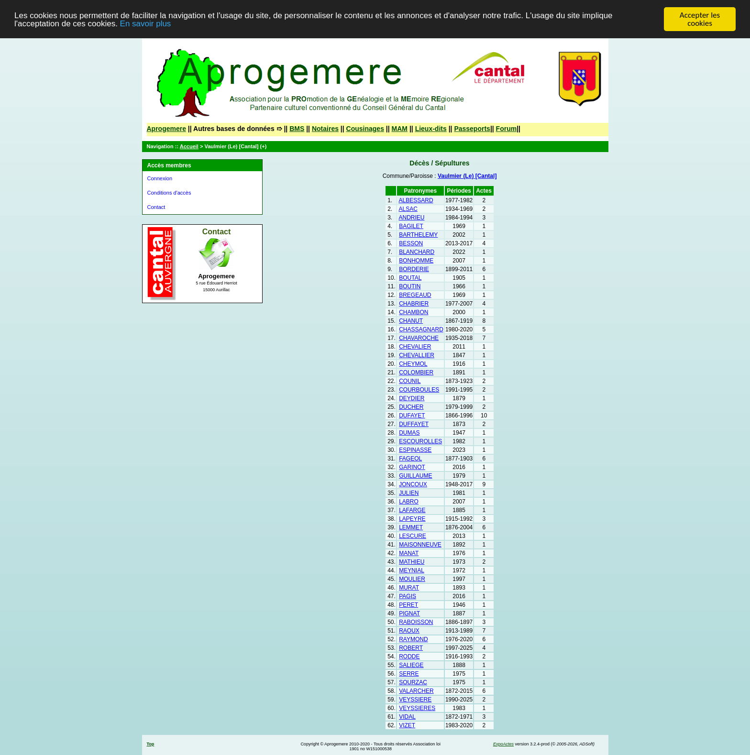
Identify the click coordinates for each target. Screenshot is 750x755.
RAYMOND (413, 639)
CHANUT (411, 320)
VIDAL (407, 716)
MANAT (409, 553)
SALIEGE (411, 665)
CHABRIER (414, 303)
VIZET (407, 725)
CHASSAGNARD (421, 329)
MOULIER (412, 579)
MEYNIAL (411, 570)
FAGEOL (410, 458)
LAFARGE (412, 510)
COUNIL (409, 381)
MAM (400, 128)
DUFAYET (412, 415)
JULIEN (409, 493)
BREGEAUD (415, 295)
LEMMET (411, 527)
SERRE (409, 673)
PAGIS (407, 596)
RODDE (409, 656)
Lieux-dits (431, 128)
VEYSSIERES (417, 708)
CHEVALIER (415, 346)
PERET (408, 605)
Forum (506, 128)
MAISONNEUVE (420, 544)
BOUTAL (410, 277)
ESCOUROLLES (420, 441)
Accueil (189, 146)
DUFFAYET (414, 424)
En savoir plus (145, 23)
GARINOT (412, 467)
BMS (296, 128)
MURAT (409, 587)
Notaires (325, 128)
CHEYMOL (413, 364)
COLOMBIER (416, 372)
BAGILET (411, 226)
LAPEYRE (412, 518)
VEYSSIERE (415, 699)
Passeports (472, 128)
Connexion (160, 178)
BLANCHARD (416, 252)
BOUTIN (409, 286)
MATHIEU (411, 561)
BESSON (411, 243)
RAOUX (409, 630)
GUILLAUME (415, 475)
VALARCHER (416, 691)
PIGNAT (409, 613)
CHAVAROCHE (419, 338)
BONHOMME (416, 260)
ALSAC (408, 209)
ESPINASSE (415, 450)
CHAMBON (413, 312)
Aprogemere (166, 128)
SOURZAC (413, 682)
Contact (156, 207)
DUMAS (409, 432)
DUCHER (411, 407)
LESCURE (412, 536)
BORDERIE (414, 269)
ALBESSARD (416, 200)
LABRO (409, 501)
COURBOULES (419, 389)
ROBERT (411, 648)
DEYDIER (411, 398)
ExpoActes (503, 744)
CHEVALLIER (416, 355)
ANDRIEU (412, 217)
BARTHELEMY (418, 234)
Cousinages (365, 128)
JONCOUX (413, 484)
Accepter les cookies (700, 19)
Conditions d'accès (169, 193)
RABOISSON (416, 622)
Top (150, 744)
